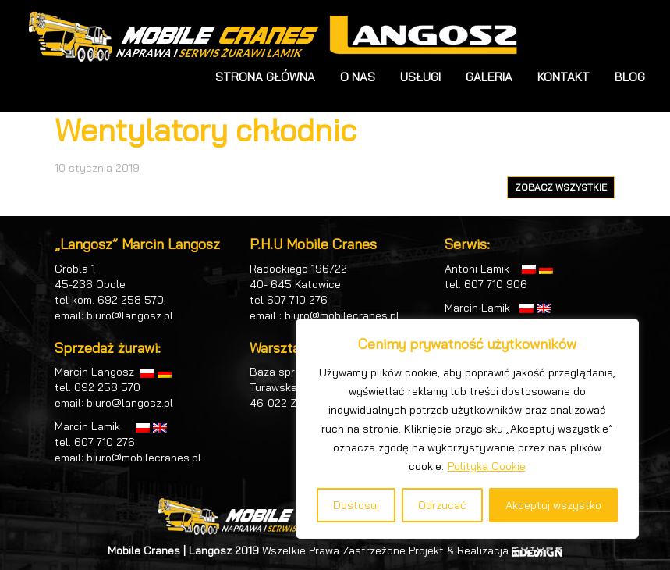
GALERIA (489, 76)
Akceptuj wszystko (553, 505)
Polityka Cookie (487, 466)
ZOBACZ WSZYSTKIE (561, 187)
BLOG (630, 76)
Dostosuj (356, 505)
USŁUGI (420, 76)
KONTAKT (563, 76)
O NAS (357, 76)
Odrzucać (442, 505)
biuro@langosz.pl (130, 315)
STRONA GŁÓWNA (265, 76)
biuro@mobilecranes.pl (144, 458)
